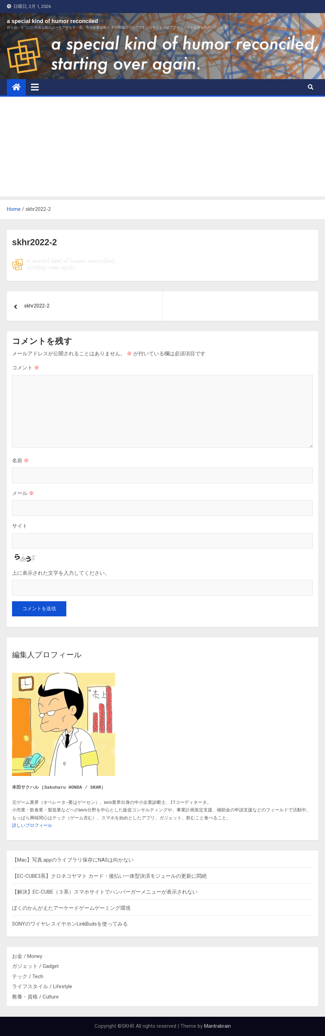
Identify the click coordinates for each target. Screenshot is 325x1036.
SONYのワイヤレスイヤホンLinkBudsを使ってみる (70, 924)
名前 (20, 460)
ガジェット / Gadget (35, 966)
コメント (25, 367)
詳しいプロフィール (32, 825)
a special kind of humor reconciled (52, 21)
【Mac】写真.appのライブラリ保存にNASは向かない (73, 860)
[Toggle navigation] (35, 87)
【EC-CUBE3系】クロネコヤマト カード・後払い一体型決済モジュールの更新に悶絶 (109, 876)
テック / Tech (27, 976)
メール (23, 493)
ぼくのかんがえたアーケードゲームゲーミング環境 (71, 908)
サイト (19, 526)
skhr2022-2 (36, 306)
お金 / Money (27, 956)
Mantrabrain (217, 1026)
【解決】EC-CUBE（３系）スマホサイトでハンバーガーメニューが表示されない (105, 892)
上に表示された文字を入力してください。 (61, 573)
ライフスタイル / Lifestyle (42, 986)
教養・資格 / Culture (35, 997)
